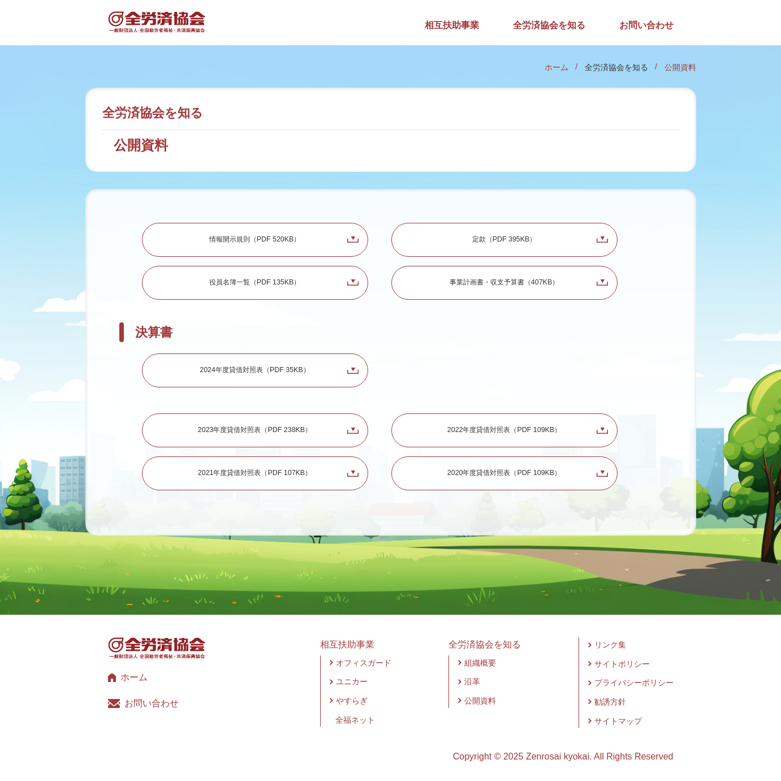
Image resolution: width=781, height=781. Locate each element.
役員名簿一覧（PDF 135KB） (255, 282)
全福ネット (355, 719)
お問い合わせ (646, 25)
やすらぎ (352, 700)
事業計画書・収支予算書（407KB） (504, 282)
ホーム (556, 67)
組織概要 (480, 662)
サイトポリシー (622, 663)
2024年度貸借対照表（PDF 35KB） (255, 369)
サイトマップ (618, 721)
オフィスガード (363, 662)
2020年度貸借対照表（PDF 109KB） (504, 472)
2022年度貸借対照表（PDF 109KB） (504, 429)
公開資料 (480, 700)
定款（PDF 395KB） (504, 239)
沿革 (472, 681)
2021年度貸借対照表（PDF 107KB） (254, 472)
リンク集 (610, 644)
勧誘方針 (610, 701)
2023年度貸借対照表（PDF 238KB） (254, 429)
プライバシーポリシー (634, 682)
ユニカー (352, 681)
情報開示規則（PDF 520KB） (255, 239)
